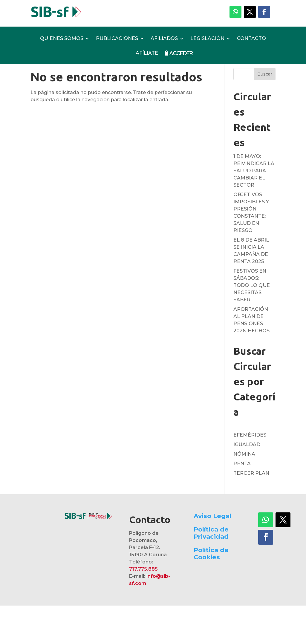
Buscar (264, 87)
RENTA (242, 477)
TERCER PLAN (251, 486)
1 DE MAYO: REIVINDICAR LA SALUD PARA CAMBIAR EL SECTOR (253, 184)
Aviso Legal (212, 529)
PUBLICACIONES (117, 38)
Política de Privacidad (211, 546)
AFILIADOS (164, 38)
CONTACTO (251, 38)
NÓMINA (244, 467)
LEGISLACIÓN (207, 38)
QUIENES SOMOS (61, 38)
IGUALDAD (246, 458)
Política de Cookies (211, 567)
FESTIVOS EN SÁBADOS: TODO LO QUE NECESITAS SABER (251, 299)
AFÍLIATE (147, 53)
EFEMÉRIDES (249, 448)
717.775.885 (143, 582)
